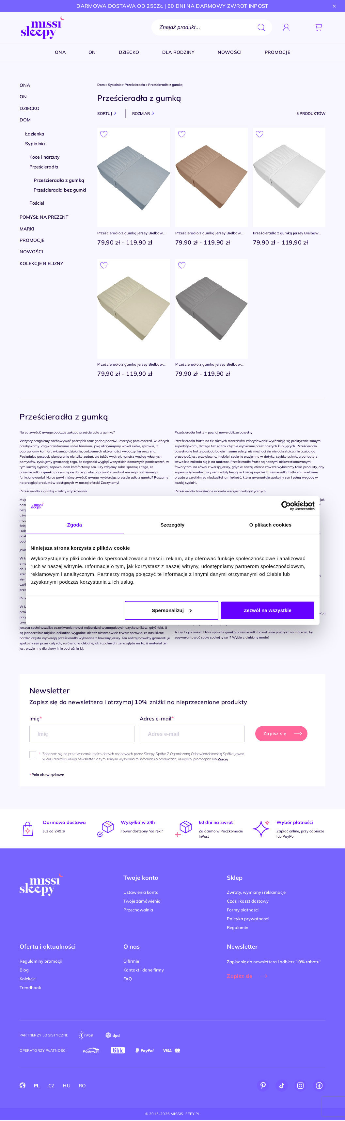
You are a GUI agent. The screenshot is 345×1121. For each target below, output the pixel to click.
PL (37, 1086)
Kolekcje (28, 979)
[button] (302, 27)
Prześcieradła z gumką (59, 180)
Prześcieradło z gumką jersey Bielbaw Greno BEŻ (210, 233)
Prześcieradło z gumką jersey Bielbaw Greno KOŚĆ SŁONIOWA (132, 365)
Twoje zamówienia (142, 902)
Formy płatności (243, 910)
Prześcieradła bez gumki (60, 190)
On (23, 97)
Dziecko (29, 108)
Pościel (36, 203)
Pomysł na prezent (44, 217)
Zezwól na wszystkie (267, 610)
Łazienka (34, 134)
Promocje (32, 240)
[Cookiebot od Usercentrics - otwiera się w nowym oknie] (286, 506)
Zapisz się (239, 977)
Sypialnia (35, 144)
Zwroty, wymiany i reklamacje (256, 893)
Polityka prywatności (248, 919)
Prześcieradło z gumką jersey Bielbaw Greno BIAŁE (287, 233)
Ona (25, 85)
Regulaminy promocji (41, 962)
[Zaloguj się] (286, 27)
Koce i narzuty (44, 157)
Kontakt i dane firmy (143, 970)
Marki (27, 229)
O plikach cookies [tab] (270, 525)
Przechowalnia (138, 910)
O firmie (131, 962)
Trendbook (30, 988)
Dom (25, 120)
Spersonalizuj (172, 610)
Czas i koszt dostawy (248, 902)
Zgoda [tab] (74, 525)
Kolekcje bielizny (41, 263)
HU (67, 1086)
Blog (24, 970)
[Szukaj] (211, 27)
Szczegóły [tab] (172, 525)
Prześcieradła (43, 167)
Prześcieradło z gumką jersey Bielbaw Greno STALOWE (210, 365)
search (261, 27)
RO (82, 1086)
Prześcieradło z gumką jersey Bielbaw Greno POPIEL (132, 233)
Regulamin (237, 928)
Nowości (31, 252)
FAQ (127, 979)
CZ (51, 1086)
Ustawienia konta (141, 893)
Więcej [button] (222, 760)
